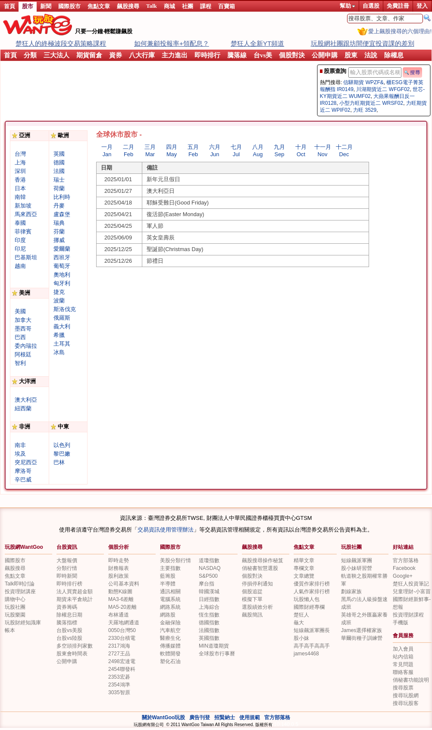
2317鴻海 (119, 646)
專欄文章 (304, 568)
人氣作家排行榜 (312, 591)
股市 (27, 6)
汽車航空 (170, 630)
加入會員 (403, 649)
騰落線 (237, 55)
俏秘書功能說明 (411, 680)
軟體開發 (170, 654)
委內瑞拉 (26, 346)
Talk (151, 6)
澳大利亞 (26, 399)
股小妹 (301, 638)
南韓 (20, 197)
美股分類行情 (175, 560)
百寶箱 (226, 6)
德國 (59, 162)
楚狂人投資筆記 (411, 584)
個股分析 (118, 547)
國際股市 (69, 6)
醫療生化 (170, 638)
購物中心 (15, 599)
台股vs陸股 (69, 638)
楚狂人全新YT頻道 (257, 43)
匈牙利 (61, 283)
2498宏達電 (121, 661)
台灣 (20, 154)
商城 (169, 6)
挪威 (59, 240)
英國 (59, 154)
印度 (20, 240)
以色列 (61, 445)
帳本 (10, 630)
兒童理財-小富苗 (412, 591)
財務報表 (118, 568)
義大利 (61, 326)
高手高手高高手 (312, 646)
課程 (205, 6)
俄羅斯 (61, 318)
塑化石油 (170, 661)
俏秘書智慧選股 (260, 568)
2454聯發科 (121, 669)
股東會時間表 (72, 654)
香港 (20, 179)
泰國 (20, 223)
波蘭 (59, 300)
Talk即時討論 (19, 584)
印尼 (20, 248)
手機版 (400, 623)
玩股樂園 (15, 615)
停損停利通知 (257, 584)
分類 (30, 55)
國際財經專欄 (309, 607)
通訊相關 (170, 591)
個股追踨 (252, 591)
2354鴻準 (119, 685)
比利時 (61, 197)
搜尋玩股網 (406, 695)
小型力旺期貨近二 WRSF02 (371, 103)
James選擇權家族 (361, 630)
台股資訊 (66, 547)
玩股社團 (351, 547)
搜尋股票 (403, 688)
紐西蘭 (23, 408)
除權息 (394, 55)
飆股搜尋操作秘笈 (262, 560)
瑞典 (59, 223)
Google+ (403, 576)
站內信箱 (403, 657)
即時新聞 (66, 576)
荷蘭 (59, 188)
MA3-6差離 (121, 599)
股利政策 (118, 576)
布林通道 (118, 615)
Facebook (404, 568)
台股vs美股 (69, 630)
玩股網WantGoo (24, 547)
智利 (20, 363)
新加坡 (23, 205)
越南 (20, 266)
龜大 (299, 623)
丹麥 (59, 205)
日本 (20, 188)
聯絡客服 (403, 672)
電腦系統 (170, 599)
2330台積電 (121, 638)
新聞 (45, 6)
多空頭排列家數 (74, 646)
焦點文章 (99, 6)
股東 (350, 55)
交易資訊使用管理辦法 (166, 529)
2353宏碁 (119, 677)
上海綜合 (209, 607)
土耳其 (61, 343)
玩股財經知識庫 (23, 623)
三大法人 (56, 55)
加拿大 (23, 320)
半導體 (167, 584)
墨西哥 (23, 328)
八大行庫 (142, 55)
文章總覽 (304, 576)
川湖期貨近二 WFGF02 (383, 89)
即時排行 (207, 55)
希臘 (59, 335)
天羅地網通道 (123, 623)
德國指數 (209, 623)
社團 (187, 6)
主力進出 (175, 55)
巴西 (20, 337)
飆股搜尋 (128, 6)
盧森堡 (61, 214)
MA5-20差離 (122, 607)
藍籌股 (167, 576)
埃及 (20, 453)
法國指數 (209, 630)
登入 (422, 6)
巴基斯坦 (26, 257)
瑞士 (59, 179)
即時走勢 (118, 560)
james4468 (306, 654)
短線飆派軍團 (356, 560)
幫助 (347, 6)
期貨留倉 (89, 55)
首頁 (9, 6)
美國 (20, 311)
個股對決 (292, 55)
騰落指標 (66, 623)
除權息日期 (69, 615)
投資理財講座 (20, 591)
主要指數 (170, 568)
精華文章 (304, 560)
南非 (20, 445)
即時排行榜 (69, 584)
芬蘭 (59, 231)
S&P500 (208, 576)
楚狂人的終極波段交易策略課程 (61, 43)
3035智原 (119, 692)
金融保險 (170, 623)
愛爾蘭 (61, 248)
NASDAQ (210, 568)
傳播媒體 (170, 646)
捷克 (59, 292)
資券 (115, 55)
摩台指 (206, 584)
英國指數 (209, 638)
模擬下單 (252, 599)
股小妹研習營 (356, 568)
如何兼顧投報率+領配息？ (171, 43)
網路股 (167, 615)
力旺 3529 (364, 110)
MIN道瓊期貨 (214, 646)
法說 (370, 55)
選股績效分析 (257, 607)
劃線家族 (351, 591)
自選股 (371, 6)
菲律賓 (23, 231)
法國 (59, 171)
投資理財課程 (408, 615)
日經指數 (209, 599)
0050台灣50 (122, 630)
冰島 (59, 352)
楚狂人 (301, 615)
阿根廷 (23, 354)
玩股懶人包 (306, 599)
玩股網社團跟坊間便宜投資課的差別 (362, 43)
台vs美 (263, 55)
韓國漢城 (209, 591)
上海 (20, 162)
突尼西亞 (26, 462)
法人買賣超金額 (74, 591)
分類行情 (66, 568)
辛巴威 (23, 479)
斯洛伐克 (64, 309)
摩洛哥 (23, 471)
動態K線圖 (120, 591)
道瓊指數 (209, 560)
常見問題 (403, 664)
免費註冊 (398, 6)
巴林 (59, 462)
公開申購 (325, 55)
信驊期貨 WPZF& (363, 82)
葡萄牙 (61, 266)
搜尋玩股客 (406, 703)
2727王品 (119, 654)
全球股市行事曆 (217, 654)
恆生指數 (209, 615)
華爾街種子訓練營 (361, 638)
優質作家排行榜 (312, 584)
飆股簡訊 (252, 615)
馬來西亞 (26, 214)
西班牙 (61, 257)
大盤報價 (66, 560)
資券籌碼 (66, 607)
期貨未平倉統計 (74, 599)
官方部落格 (406, 560)
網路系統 (170, 607)
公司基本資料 (123, 584)
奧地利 (61, 274)
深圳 (20, 171)
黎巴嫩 (61, 453)
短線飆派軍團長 (312, 630)
